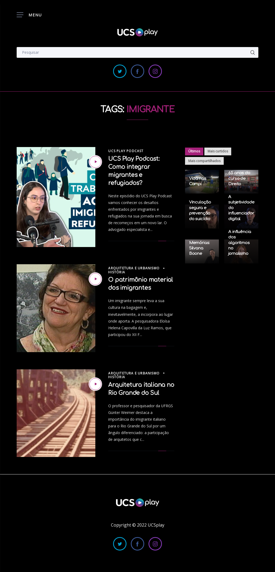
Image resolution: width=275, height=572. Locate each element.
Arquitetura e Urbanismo (134, 268)
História (116, 272)
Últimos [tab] (194, 151)
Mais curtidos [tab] (218, 151)
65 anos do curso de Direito (239, 178)
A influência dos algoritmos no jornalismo (239, 243)
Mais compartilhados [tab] (204, 161)
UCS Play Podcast (125, 151)
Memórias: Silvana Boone (199, 248)
